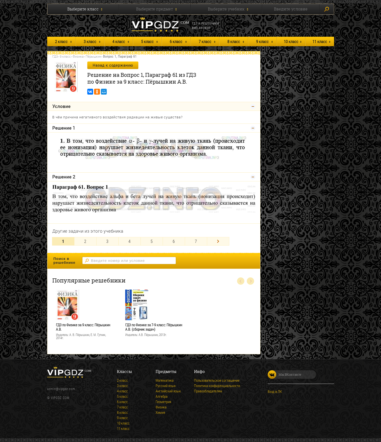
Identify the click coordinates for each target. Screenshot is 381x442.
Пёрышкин (93, 56)
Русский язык (166, 385)
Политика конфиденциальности (217, 385)
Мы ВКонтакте (284, 374)
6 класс (176, 41)
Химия (160, 412)
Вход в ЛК (275, 391)
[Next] (218, 241)
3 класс (90, 41)
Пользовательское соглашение (216, 380)
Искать (326, 9)
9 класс (262, 41)
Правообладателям (208, 391)
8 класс (233, 41)
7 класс (205, 41)
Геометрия (163, 401)
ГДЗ (55, 56)
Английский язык (168, 391)
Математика (165, 380)
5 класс (147, 41)
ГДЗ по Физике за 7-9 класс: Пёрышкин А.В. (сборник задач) (153, 327)
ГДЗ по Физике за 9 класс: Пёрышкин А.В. (83, 327)
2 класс (61, 41)
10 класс (291, 41)
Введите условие (291, 9)
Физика (78, 56)
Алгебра (162, 396)
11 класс (319, 41)
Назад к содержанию (113, 65)
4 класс (118, 41)
